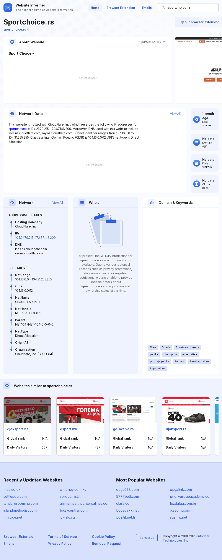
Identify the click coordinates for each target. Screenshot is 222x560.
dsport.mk (68, 429)
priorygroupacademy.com (191, 496)
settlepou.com (15, 496)
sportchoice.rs (16, 29)
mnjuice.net (12, 517)
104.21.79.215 (24, 237)
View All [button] (175, 113)
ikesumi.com (180, 510)
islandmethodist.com (20, 510)
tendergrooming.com (20, 503)
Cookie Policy (103, 536)
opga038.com (127, 489)
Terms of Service (62, 536)
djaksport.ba (18, 429)
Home (95, 8)
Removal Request (106, 543)
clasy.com (124, 503)
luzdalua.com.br (183, 503)
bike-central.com (74, 510)
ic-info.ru (67, 517)
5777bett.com (127, 496)
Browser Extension (120, 8)
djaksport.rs (176, 429)
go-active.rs (123, 429)
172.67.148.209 (45, 237)
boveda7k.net (127, 510)
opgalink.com (181, 489)
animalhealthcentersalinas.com (85, 503)
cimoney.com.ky (73, 489)
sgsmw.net (178, 517)
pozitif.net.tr (125, 517)
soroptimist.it (70, 496)
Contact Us (147, 537)
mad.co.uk (11, 489)
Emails (147, 8)
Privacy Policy (60, 543)
